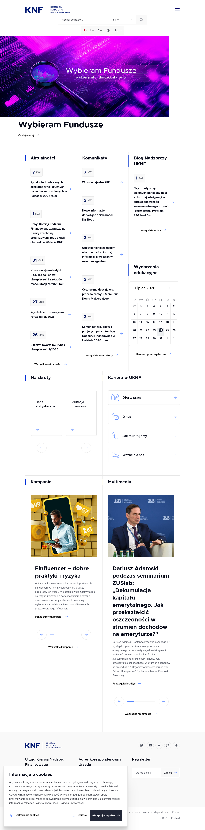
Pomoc (176, 812)
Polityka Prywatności (71, 802)
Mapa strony (161, 812)
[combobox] (118, 30)
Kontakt (175, 818)
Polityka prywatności (46, 802)
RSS (164, 818)
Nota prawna (142, 812)
